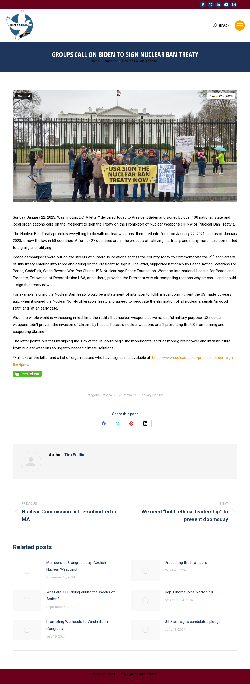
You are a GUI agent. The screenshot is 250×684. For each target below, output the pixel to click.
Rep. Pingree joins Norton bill (189, 592)
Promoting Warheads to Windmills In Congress (77, 625)
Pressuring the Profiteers (186, 562)
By (126, 395)
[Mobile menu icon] (240, 25)
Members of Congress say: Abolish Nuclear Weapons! (76, 566)
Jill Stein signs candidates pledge (192, 621)
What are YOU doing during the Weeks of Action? (80, 595)
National (24, 96)
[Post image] (27, 570)
